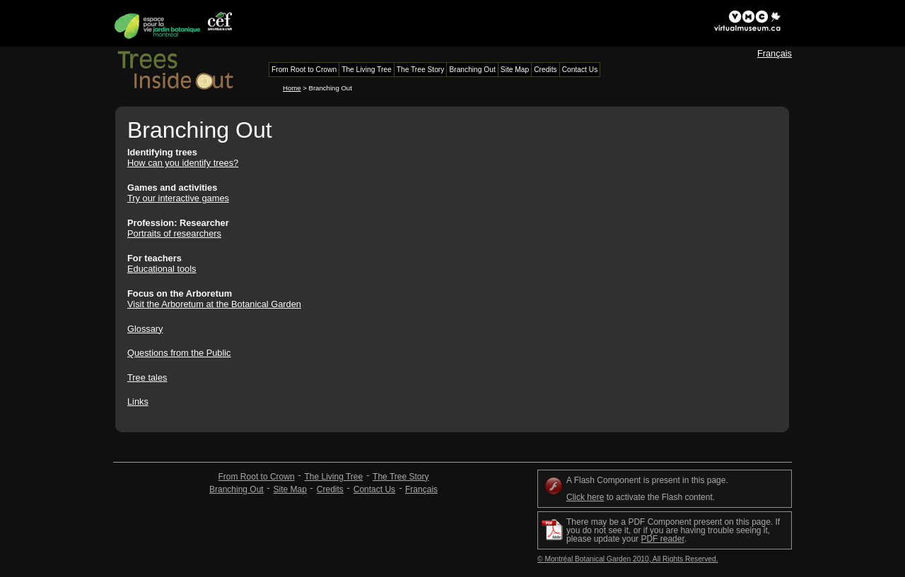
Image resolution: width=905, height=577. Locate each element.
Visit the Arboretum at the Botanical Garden (214, 304)
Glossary (145, 328)
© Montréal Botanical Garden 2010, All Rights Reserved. (627, 559)
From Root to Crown (256, 477)
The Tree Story (400, 477)
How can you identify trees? (182, 162)
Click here (585, 497)
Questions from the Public (179, 352)
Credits (330, 489)
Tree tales (147, 377)
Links (137, 401)
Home (292, 88)
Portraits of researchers (174, 233)
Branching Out (236, 489)
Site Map (290, 489)
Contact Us (374, 489)
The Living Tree (333, 477)
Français (774, 53)
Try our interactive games (178, 198)
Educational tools (161, 268)
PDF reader (662, 539)
